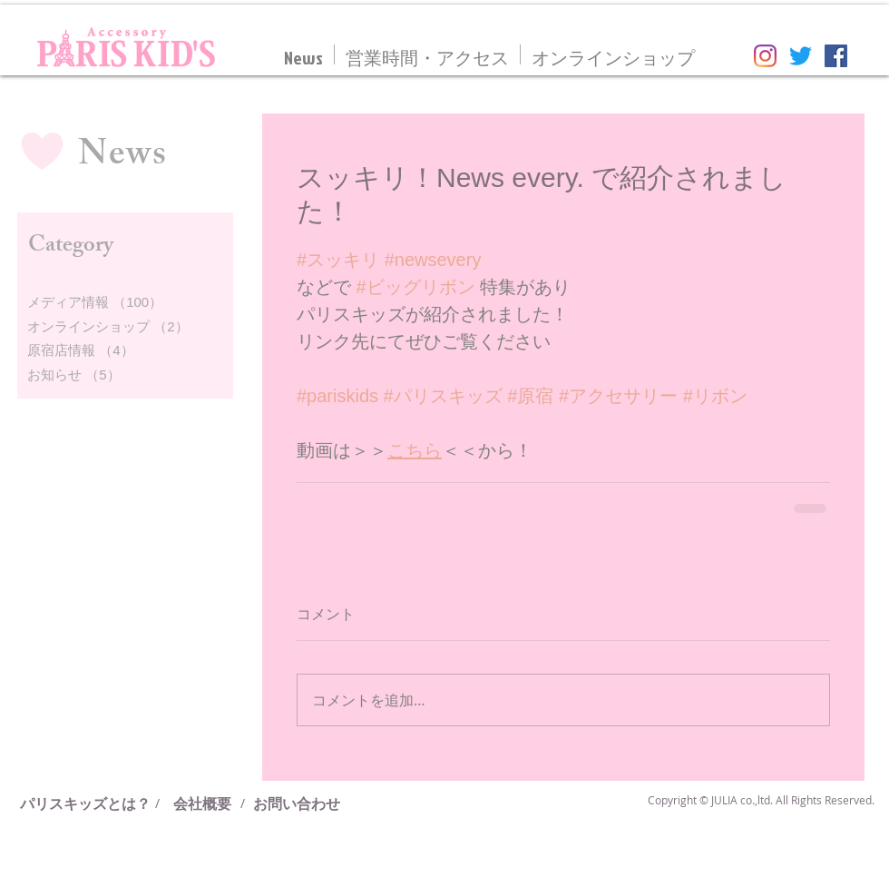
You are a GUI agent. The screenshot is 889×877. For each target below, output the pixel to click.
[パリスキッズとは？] (92, 803)
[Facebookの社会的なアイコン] (836, 55)
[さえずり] (800, 55)
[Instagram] (765, 55)
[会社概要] (202, 803)
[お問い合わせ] (296, 803)
